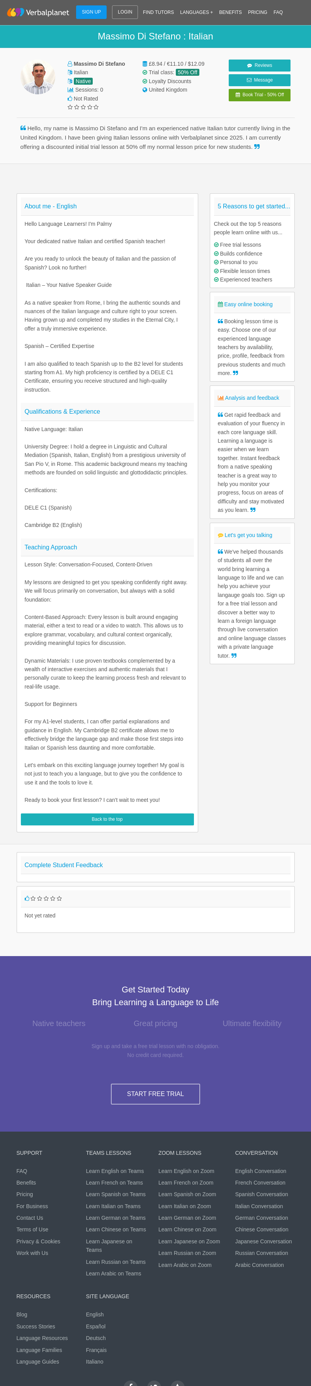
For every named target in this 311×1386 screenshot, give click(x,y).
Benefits (26, 1183)
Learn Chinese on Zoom (187, 1229)
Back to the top (107, 819)
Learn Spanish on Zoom (187, 1194)
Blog (22, 1314)
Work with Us (32, 1253)
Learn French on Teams (114, 1183)
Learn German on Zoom (187, 1218)
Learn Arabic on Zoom (185, 1265)
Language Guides (38, 1362)
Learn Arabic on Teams (113, 1273)
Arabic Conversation (259, 1265)
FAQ (278, 12)
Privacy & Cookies (39, 1241)
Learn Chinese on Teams (116, 1229)
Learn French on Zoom (185, 1183)
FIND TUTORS (158, 12)
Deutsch (96, 1338)
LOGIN (125, 12)
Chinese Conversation (262, 1229)
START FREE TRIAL (155, 1094)
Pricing (25, 1194)
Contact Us (30, 1218)
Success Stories (36, 1326)
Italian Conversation (259, 1206)
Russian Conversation (261, 1253)
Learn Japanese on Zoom (189, 1241)
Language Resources (42, 1338)
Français (96, 1350)
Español (96, 1326)
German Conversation (261, 1218)
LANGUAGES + (196, 12)
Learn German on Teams (116, 1218)
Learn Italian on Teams (113, 1206)
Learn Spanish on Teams (116, 1194)
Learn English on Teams (115, 1171)
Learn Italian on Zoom (184, 1206)
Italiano (95, 1362)
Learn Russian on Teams (116, 1262)
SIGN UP (91, 12)
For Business (32, 1206)
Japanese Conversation (263, 1241)
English (95, 1314)
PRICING (257, 12)
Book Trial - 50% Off (260, 94)
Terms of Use (32, 1229)
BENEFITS (230, 12)
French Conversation (260, 1183)
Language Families (39, 1350)
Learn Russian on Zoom (187, 1253)
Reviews (259, 65)
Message (260, 80)
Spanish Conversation (261, 1194)
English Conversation (260, 1171)
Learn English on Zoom (186, 1171)
